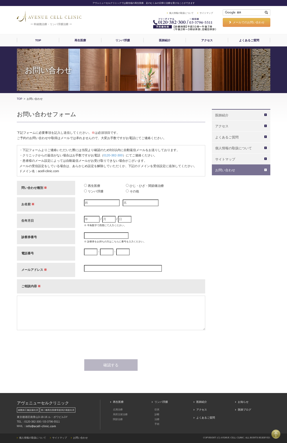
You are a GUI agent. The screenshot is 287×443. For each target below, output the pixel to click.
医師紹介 (165, 40)
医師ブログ (244, 409)
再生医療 (80, 40)
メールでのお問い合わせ (247, 22)
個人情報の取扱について (181, 13)
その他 (134, 191)
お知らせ (243, 401)
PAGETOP (275, 434)
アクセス (207, 40)
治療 (157, 419)
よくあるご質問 (249, 40)
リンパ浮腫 (122, 40)
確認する (110, 365)
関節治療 (118, 419)
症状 (157, 409)
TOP (38, 40)
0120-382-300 (113, 155)
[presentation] (111, 345)
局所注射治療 (120, 414)
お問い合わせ (225, 170)
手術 (157, 424)
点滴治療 (118, 409)
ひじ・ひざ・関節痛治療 (147, 186)
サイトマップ (206, 13)
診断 (157, 414)
